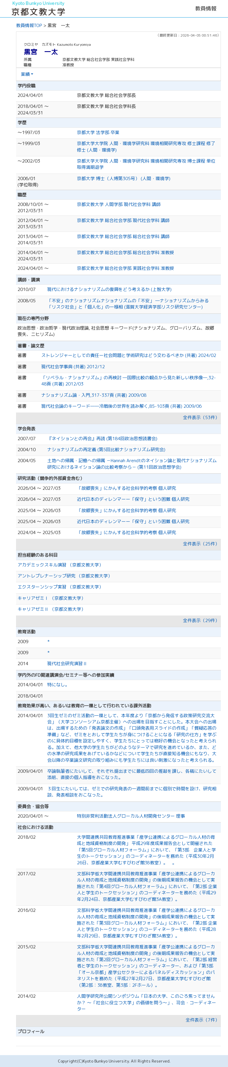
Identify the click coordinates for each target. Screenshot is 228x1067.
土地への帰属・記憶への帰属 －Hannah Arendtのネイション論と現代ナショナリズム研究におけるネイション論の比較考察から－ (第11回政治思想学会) (132, 463)
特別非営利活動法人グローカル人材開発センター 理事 (131, 816)
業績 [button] (25, 74)
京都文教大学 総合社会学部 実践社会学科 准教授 (125, 268)
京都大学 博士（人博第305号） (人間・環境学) (123, 178)
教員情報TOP (29, 25)
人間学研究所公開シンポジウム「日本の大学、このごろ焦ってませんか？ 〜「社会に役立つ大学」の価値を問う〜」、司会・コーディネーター (146, 1002)
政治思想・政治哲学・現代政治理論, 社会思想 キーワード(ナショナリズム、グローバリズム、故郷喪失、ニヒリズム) (116, 331)
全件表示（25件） (201, 544)
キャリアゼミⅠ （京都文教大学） (52, 598)
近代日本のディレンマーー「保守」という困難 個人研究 (133, 499)
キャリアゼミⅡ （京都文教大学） (52, 609)
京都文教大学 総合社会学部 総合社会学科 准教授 (125, 252)
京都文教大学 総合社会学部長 (106, 95)
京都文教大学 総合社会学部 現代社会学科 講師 (123, 220)
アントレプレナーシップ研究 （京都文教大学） (65, 576)
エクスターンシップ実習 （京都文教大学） (60, 587)
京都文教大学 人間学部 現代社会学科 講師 (119, 204)
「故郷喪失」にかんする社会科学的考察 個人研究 (126, 488)
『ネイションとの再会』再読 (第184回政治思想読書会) (102, 438)
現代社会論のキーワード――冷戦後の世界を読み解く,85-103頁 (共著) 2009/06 (121, 406)
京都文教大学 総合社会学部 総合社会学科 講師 (123, 236)
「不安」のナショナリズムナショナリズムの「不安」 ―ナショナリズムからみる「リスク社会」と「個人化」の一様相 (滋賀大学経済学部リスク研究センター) (128, 304)
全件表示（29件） (201, 620)
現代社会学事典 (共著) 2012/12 (73, 366)
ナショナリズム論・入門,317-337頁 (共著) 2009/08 (93, 395)
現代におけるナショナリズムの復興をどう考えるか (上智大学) (109, 289)
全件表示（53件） (201, 417)
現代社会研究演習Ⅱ (67, 663)
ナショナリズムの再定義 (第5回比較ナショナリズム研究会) (106, 449)
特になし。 (58, 685)
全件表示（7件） (202, 1020)
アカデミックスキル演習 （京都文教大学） (60, 565)
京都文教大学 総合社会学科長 (106, 106)
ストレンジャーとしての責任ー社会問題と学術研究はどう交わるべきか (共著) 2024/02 (128, 355)
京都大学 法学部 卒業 (98, 132)
